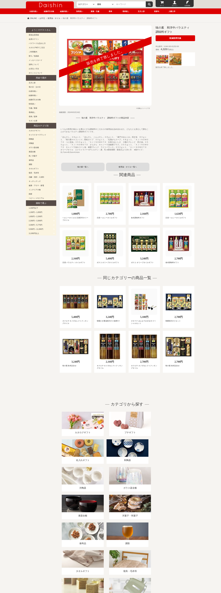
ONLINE (33, 18)
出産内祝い (33, 11)
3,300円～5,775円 (35, 225)
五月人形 (141, 11)
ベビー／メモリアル (36, 198)
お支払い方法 (34, 69)
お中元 (42, 18)
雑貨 (30, 194)
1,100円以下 (33, 208)
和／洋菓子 (33, 156)
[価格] (105, 4)
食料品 (31, 160)
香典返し (125, 11)
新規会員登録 (34, 35)
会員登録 (187, 5)
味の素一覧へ (82, 167)
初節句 (156, 11)
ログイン (174, 5)
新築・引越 (95, 11)
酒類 (30, 164)
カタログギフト (35, 131)
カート (162, 5)
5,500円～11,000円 (36, 229)
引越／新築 (33, 108)
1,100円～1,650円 (35, 212)
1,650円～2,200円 (35, 216)
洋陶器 (31, 143)
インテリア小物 (35, 190)
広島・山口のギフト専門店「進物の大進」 (110, 576)
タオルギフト (34, 169)
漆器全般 (32, 152)
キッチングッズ (35, 181)
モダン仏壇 (33, 121)
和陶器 (31, 139)
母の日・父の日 (35, 87)
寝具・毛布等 (34, 173)
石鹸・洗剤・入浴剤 (36, 177)
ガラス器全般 (34, 147)
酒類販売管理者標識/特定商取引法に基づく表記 (75, 561)
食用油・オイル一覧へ (128, 167)
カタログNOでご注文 (37, 48)
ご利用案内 (33, 52)
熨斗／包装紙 (34, 56)
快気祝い (79, 11)
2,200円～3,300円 (35, 221)
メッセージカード (35, 60)
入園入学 (172, 11)
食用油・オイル (53, 18)
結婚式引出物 (49, 11)
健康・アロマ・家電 (36, 186)
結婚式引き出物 (35, 100)
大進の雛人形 (110, 579)
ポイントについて (35, 73)
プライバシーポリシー (109, 561)
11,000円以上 (34, 233)
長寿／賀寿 (33, 117)
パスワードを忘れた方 (37, 43)
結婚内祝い (64, 11)
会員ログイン (34, 39)
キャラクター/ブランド (37, 135)
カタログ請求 (127, 561)
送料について (34, 64)
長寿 (110, 11)
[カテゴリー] (86, 4)
